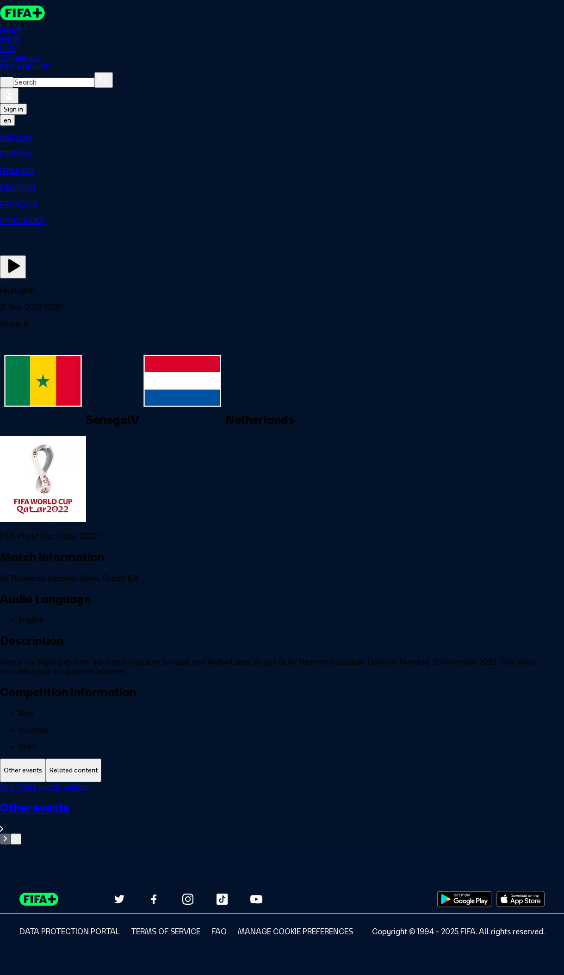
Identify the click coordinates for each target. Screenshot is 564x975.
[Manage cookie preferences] (295, 931)
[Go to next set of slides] (16, 839)
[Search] (103, 80)
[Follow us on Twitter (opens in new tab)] (119, 899)
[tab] (23, 770)
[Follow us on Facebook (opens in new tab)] (153, 899)
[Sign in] (9, 96)
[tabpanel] (282, 813)
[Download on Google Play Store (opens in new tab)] (464, 899)
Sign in (13, 109)
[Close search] (6, 82)
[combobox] (53, 82)
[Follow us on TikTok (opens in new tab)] (222, 899)
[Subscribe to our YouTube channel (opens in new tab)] (256, 899)
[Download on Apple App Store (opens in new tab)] (520, 899)
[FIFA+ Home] (22, 13)
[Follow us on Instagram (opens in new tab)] (188, 899)
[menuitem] (282, 137)
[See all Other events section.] (282, 817)
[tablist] (282, 770)
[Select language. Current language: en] (7, 120)
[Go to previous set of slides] (5, 839)
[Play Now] (13, 266)
